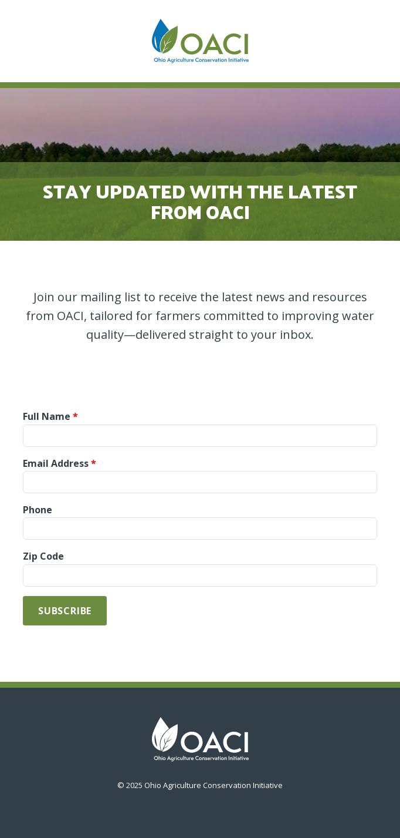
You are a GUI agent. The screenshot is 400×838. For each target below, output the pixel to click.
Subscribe (64, 610)
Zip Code (43, 556)
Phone (37, 509)
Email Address (56, 463)
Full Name (46, 416)
